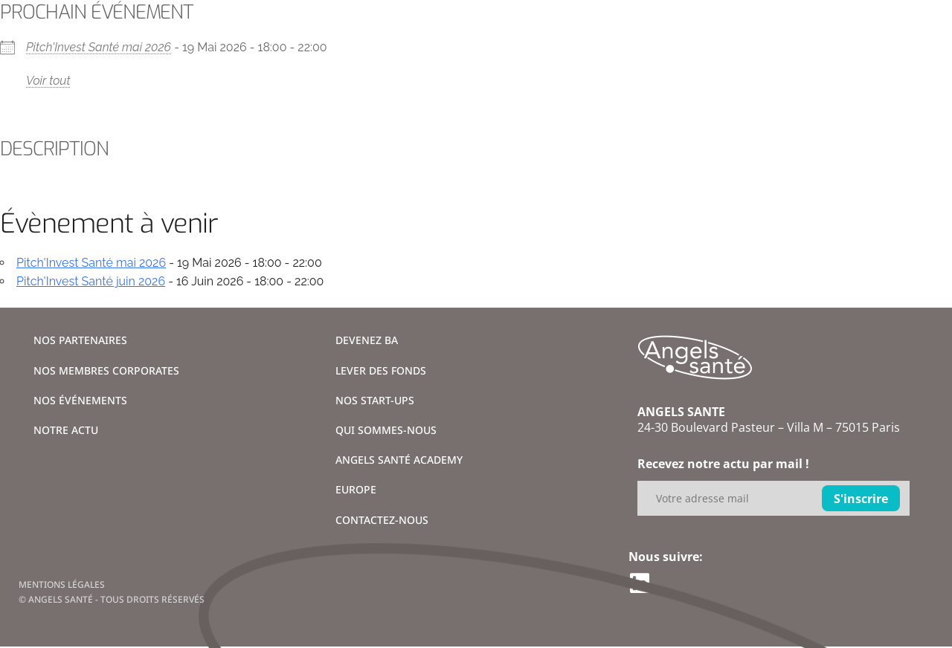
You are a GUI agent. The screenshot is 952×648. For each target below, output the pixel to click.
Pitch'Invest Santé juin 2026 (90, 281)
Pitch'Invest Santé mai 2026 (98, 47)
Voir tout (48, 81)
